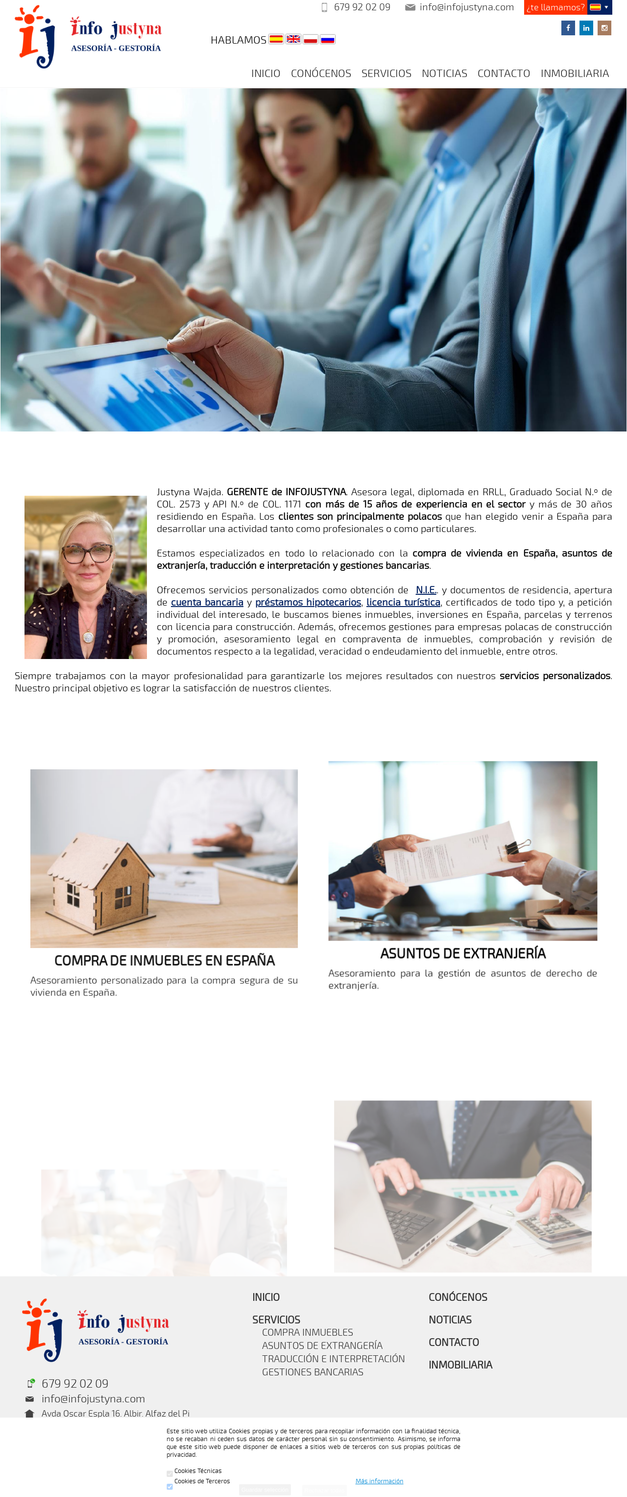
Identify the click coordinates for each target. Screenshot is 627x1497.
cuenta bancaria (207, 602)
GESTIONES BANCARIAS (312, 1372)
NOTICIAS (444, 73)
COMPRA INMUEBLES (307, 1332)
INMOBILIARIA (575, 73)
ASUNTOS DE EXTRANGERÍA (322, 1346)
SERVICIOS (386, 73)
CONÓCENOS (321, 73)
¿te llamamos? (556, 7)
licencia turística (403, 602)
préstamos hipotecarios (308, 602)
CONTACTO (504, 73)
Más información (380, 1481)
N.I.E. (426, 590)
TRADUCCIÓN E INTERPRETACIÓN (333, 1359)
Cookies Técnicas (194, 1471)
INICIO (266, 73)
